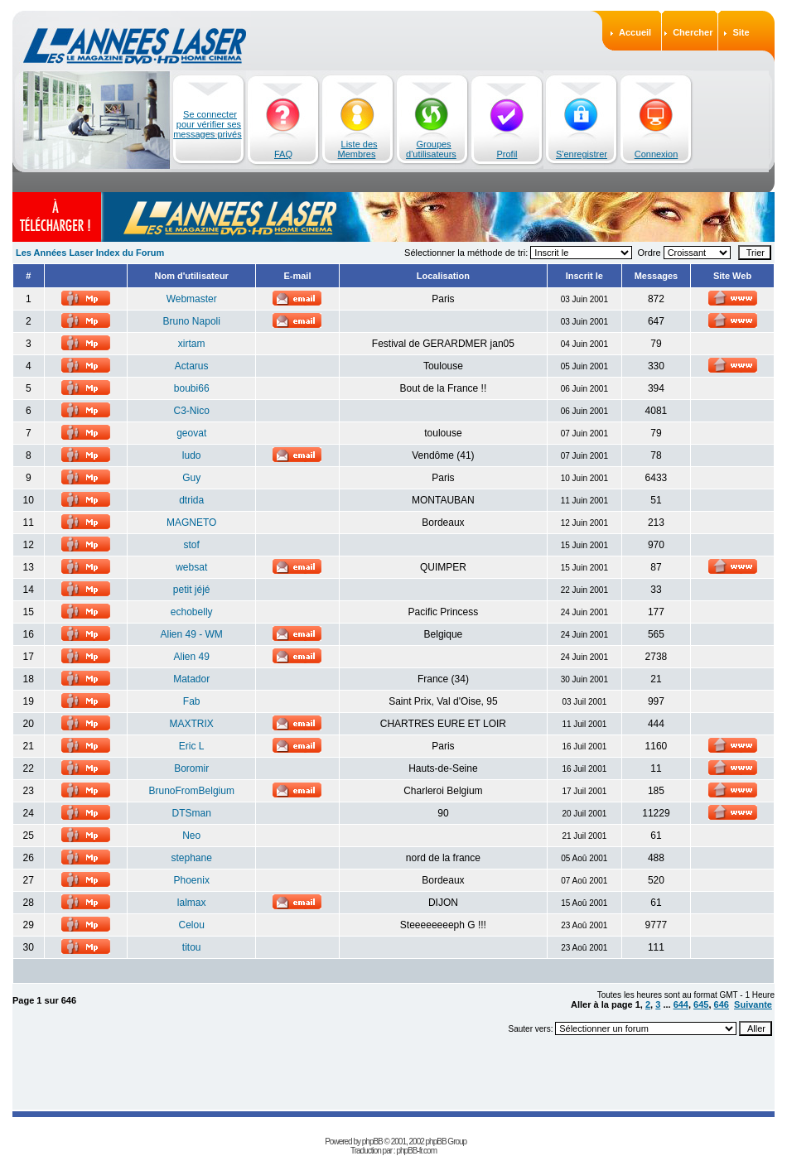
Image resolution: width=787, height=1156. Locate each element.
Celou (192, 925)
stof (192, 545)
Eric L (192, 746)
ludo (191, 455)
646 (721, 1004)
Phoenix (192, 880)
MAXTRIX (192, 724)
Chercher (692, 32)
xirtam (191, 343)
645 (700, 1004)
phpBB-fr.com (416, 1150)
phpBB (372, 1141)
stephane (191, 858)
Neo (191, 835)
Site (740, 32)
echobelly (192, 612)
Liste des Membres (358, 149)
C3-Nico (192, 411)
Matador (191, 679)
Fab (191, 701)
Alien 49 (192, 656)
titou (191, 947)
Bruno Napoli (191, 321)
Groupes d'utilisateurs (431, 149)
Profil (506, 154)
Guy (191, 478)
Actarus (192, 366)
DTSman (191, 813)
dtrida (191, 500)
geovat (191, 433)
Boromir (191, 768)
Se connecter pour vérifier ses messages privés (207, 124)
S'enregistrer (581, 154)
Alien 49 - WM (192, 634)
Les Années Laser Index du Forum (90, 253)
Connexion (656, 154)
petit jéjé (191, 589)
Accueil (635, 32)
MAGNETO (191, 522)
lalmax (191, 902)
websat (191, 567)
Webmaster (192, 299)
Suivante (753, 1004)
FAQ (283, 154)
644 (681, 1004)
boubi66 (192, 388)
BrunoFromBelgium (191, 791)
